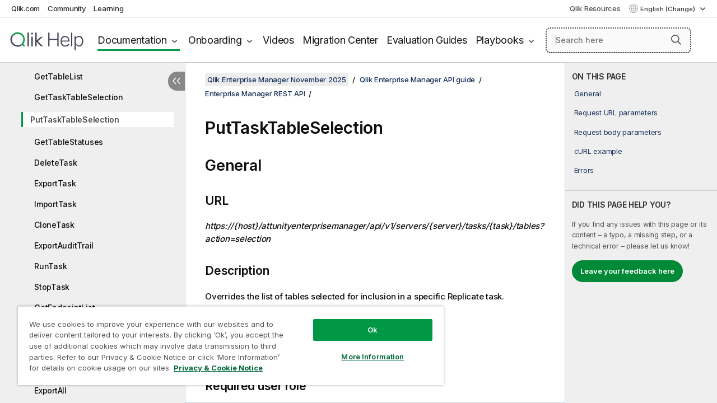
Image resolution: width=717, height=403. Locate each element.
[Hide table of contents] (176, 81)
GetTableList (58, 76)
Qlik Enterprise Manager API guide (417, 79)
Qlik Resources (595, 8)
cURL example (598, 151)
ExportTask (55, 183)
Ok (364, 321)
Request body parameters (618, 132)
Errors (584, 170)
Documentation (132, 40)
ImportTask (55, 204)
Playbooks (500, 40)
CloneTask (54, 224)
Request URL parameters (616, 112)
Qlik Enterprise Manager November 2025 (276, 79)
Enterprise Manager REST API (255, 93)
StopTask (51, 287)
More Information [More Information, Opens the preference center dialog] (364, 348)
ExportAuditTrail (64, 245)
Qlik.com (25, 8)
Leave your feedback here (627, 270)
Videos (278, 40)
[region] (226, 341)
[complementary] (641, 233)
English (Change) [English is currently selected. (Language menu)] (668, 9)
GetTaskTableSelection (78, 97)
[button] (676, 39)
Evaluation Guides (427, 40)
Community (67, 8)
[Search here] (618, 40)
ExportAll (50, 390)
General (587, 93)
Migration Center (340, 40)
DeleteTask (55, 162)
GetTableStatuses (68, 142)
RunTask (50, 266)
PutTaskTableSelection (74, 119)
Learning (108, 8)
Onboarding (215, 40)
